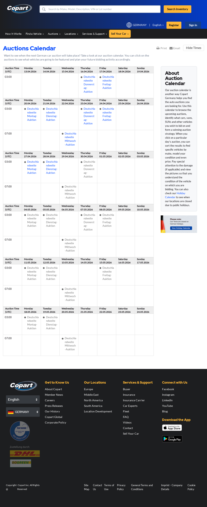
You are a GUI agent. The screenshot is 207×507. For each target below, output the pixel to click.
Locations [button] (71, 33)
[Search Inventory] (104, 9)
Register (174, 25)
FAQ (126, 417)
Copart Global (53, 417)
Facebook (168, 389)
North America (93, 400)
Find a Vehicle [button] (35, 33)
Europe (88, 389)
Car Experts (130, 405)
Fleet (126, 411)
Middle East (91, 394)
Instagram (168, 394)
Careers (50, 400)
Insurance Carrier (134, 400)
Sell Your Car (131, 433)
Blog (165, 411)
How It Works (13, 33)
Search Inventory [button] (177, 9)
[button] (44, 9)
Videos (127, 422)
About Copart (53, 389)
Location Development (98, 411)
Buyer (126, 389)
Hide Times (193, 48)
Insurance (129, 394)
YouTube (167, 405)
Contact (128, 428)
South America (93, 405)
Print (162, 48)
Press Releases (54, 405)
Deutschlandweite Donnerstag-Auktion (89, 84)
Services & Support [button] (94, 33)
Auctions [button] (54, 33)
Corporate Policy (55, 422)
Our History (52, 411)
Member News (54, 394)
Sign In (193, 25)
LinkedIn (167, 400)
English (157, 25)
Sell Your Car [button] (120, 33)
